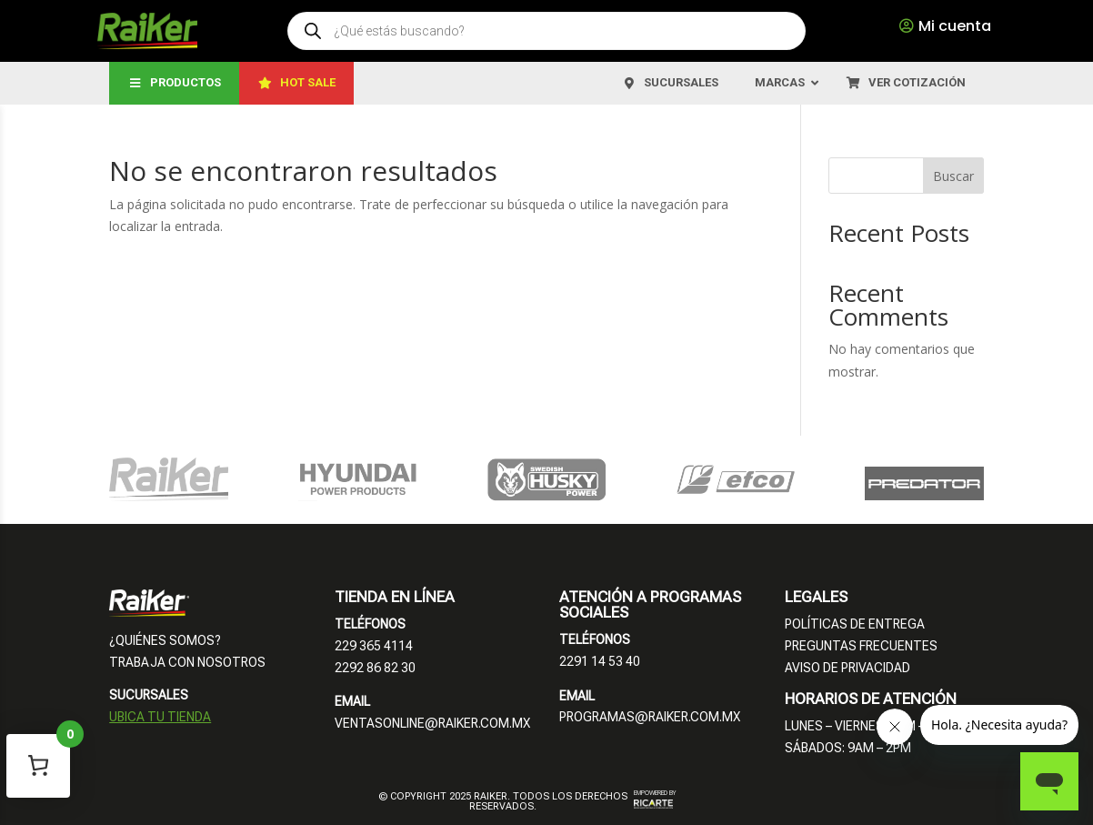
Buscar (953, 176)
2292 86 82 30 (375, 667)
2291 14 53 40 (599, 661)
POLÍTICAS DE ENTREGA (855, 624)
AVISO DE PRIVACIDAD (847, 667)
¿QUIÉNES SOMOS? (165, 640)
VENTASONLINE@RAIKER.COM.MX (432, 723)
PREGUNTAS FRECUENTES (861, 646)
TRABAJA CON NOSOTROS (187, 662)
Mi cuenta (954, 25)
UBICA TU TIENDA (160, 716)
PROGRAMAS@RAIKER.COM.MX (649, 716)
